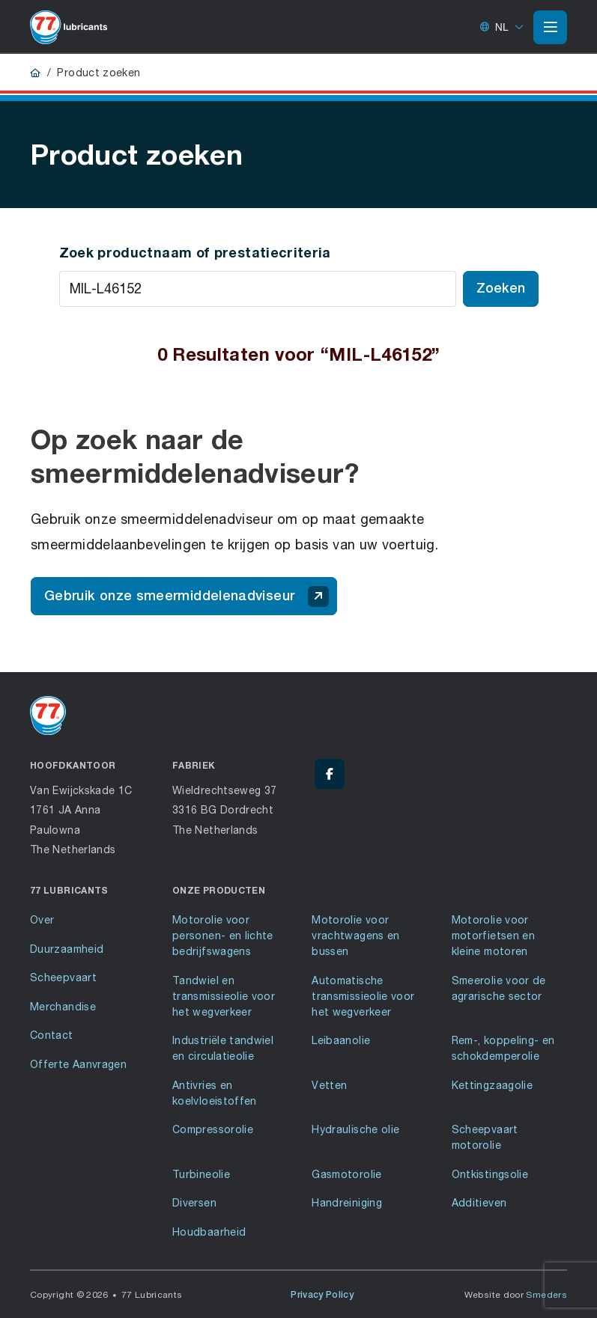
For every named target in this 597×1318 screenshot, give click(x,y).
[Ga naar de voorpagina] (68, 27)
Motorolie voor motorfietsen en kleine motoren (493, 935)
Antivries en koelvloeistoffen (214, 1092)
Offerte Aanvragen (78, 1064)
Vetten (329, 1084)
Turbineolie (201, 1174)
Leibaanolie (341, 1040)
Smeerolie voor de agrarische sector (499, 988)
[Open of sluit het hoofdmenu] (550, 27)
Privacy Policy (322, 1295)
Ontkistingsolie (490, 1174)
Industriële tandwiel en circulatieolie (222, 1048)
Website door (515, 1294)
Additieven (479, 1202)
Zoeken (500, 288)
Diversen (194, 1202)
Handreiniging (347, 1202)
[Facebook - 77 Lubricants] (330, 774)
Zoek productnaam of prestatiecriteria (195, 252)
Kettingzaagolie (492, 1084)
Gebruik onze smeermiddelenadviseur (186, 596)
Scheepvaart (63, 977)
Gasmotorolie (346, 1174)
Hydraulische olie (355, 1129)
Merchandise (63, 1006)
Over (42, 919)
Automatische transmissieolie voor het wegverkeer (363, 996)
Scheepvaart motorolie (485, 1137)
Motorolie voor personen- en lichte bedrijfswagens (222, 935)
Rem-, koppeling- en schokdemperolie (503, 1048)
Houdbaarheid (209, 1231)
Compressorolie (212, 1129)
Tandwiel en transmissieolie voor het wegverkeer (223, 996)
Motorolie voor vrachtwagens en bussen (355, 935)
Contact (51, 1034)
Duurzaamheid (66, 948)
